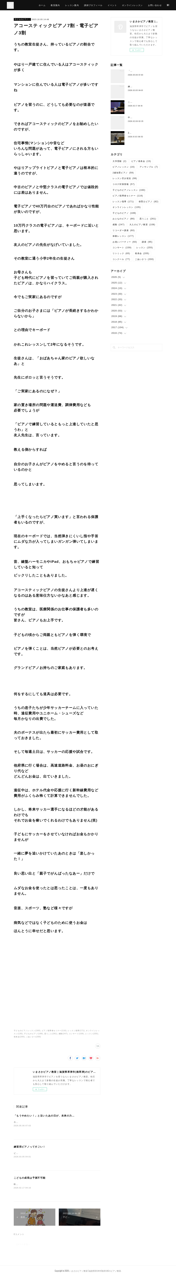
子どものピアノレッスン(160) (27, 1031)
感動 (119, 224)
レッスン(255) (91, 1034)
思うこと (148, 219)
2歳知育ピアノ (123, 173)
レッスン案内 (85, 5)
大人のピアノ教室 (142, 224)
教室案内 (68, 5)
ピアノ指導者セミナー (128, 196)
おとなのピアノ (124, 219)
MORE (164, 5)
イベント (125, 5)
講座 (147, 242)
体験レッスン (123, 236)
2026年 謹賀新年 (137, 133)
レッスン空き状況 (125, 178)
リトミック (121, 253)
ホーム (55, 5)
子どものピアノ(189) (33, 1034)
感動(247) (63, 1034)
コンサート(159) (76, 1034)
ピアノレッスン (124, 167)
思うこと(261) (50, 1034)
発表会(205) (19, 1037)
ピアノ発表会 (141, 161)
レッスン (144, 247)
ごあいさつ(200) (33, 1037)
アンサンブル (149, 167)
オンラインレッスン (145, 5)
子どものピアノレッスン (22, 19)
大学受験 (119, 161)
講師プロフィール (106, 5)
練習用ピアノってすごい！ (30, 1146)
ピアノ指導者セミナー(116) (54, 1031)
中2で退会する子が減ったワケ (143, 117)
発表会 (142, 253)
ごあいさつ (144, 259)
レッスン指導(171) (76, 1031)
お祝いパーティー (125, 242)
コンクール (121, 259)
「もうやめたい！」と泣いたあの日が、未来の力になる (47, 1115)
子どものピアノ (124, 213)
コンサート (122, 247)
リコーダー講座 (124, 230)
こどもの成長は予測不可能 (30, 1177)
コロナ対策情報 (124, 184)
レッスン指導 (123, 201)
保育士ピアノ (148, 201)
